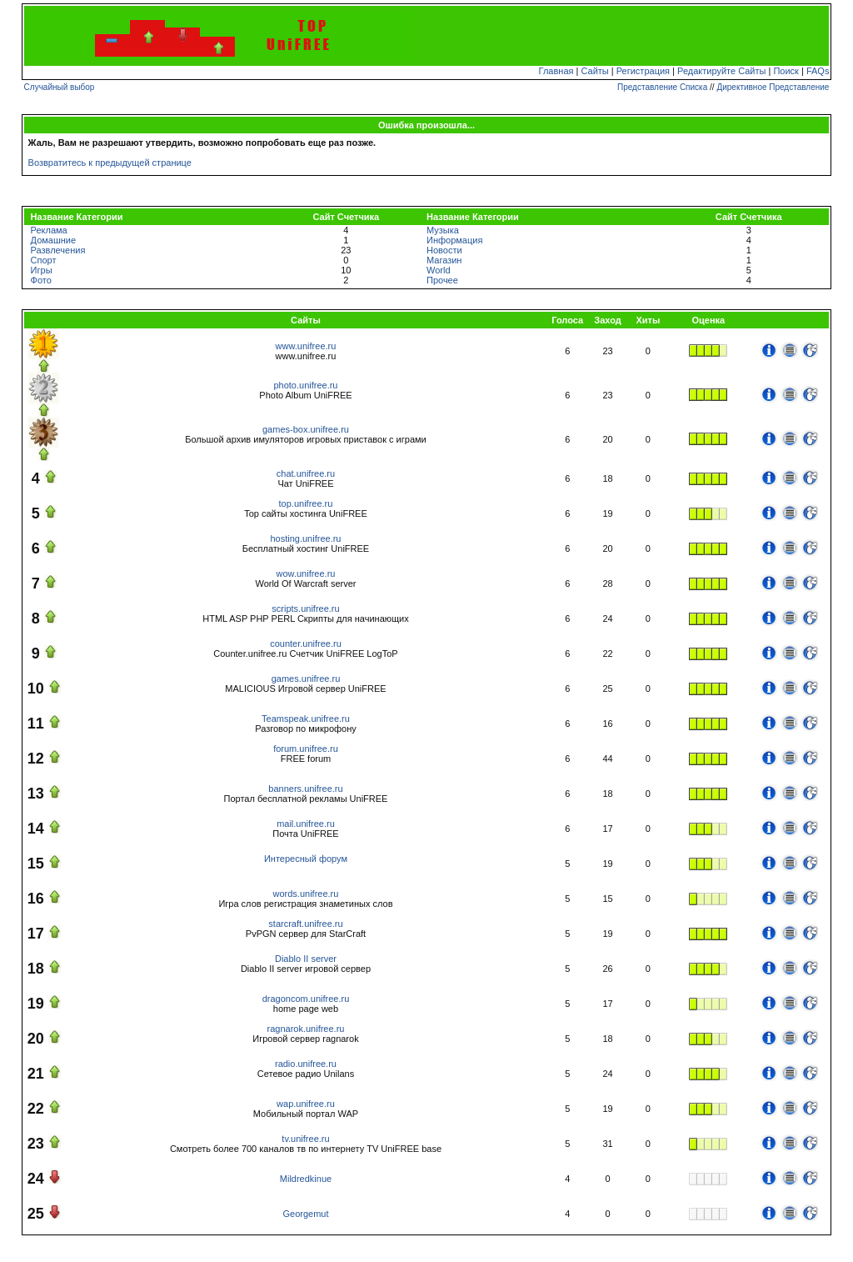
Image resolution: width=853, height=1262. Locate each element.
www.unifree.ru (306, 346)
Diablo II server (306, 959)
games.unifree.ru (306, 679)
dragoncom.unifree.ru (306, 999)
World (438, 270)
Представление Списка (662, 87)
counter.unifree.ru (306, 644)
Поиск (785, 71)
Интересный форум (305, 859)
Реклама (49, 230)
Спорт (44, 260)
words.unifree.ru (306, 894)
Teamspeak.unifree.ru (306, 719)
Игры (41, 270)
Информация (454, 240)
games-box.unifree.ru (305, 429)
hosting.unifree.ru (305, 538)
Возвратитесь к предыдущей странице (110, 163)
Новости (444, 250)
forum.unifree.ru (305, 749)
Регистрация (643, 71)
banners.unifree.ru (305, 789)
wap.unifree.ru (306, 1104)
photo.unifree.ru (305, 385)
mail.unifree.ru (306, 824)
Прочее (442, 280)
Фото (41, 280)
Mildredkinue (306, 1179)
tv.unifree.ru (305, 1139)
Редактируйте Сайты (721, 71)
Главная (556, 71)
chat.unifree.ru (306, 473)
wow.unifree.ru (306, 573)
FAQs (818, 71)
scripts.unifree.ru (305, 608)
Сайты (594, 71)
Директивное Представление (772, 87)
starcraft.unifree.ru (305, 924)
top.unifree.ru (306, 503)
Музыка (442, 230)
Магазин (443, 260)
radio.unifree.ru (306, 1064)
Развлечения (58, 250)
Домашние (54, 240)
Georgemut (305, 1214)
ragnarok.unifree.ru (306, 1029)
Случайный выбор (59, 87)
